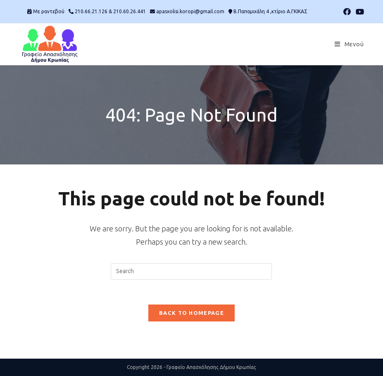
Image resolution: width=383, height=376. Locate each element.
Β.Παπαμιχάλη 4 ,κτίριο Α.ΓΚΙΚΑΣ (270, 11)
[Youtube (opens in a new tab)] (358, 11)
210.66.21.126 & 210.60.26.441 (110, 11)
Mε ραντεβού (48, 11)
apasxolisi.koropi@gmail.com (190, 11)
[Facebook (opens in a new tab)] (347, 11)
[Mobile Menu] (349, 44)
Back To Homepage (191, 313)
